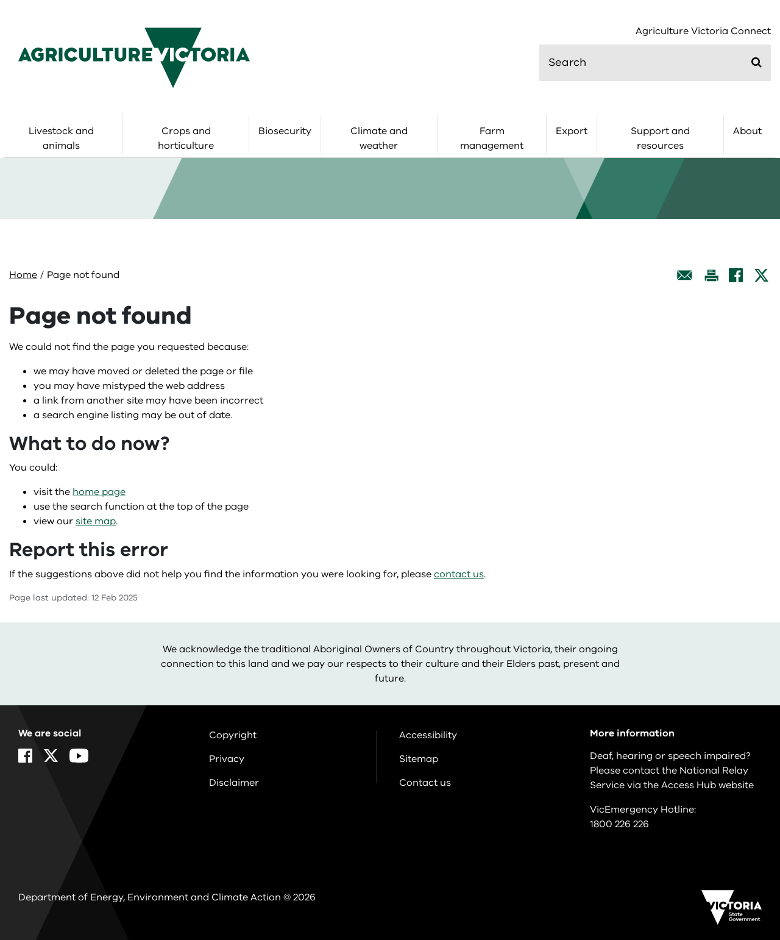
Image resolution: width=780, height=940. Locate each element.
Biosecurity (284, 131)
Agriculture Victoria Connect (703, 31)
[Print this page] (711, 275)
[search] (655, 63)
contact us (459, 574)
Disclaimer (234, 782)
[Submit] (756, 62)
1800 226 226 (619, 824)
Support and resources (660, 138)
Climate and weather (379, 138)
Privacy (226, 759)
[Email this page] (684, 275)
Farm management (491, 138)
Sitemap (418, 759)
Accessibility (428, 735)
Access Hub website (707, 785)
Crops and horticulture (186, 138)
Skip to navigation (0, 0)
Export (571, 131)
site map (96, 521)
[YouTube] (78, 756)
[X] (761, 275)
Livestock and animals (61, 138)
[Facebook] (736, 275)
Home (23, 275)
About (747, 131)
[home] (134, 57)
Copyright (233, 735)
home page (99, 492)
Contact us (425, 782)
